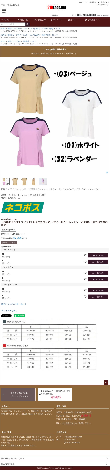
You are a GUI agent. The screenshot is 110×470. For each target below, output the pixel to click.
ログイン (83, 2)
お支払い (5, 406)
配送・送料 (61, 406)
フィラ (57, 29)
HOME (5, 20)
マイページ (56, 20)
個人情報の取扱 (8, 464)
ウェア (25, 29)
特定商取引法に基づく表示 (12, 458)
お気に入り (40, 20)
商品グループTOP (14, 29)
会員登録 (93, 2)
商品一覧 (23, 20)
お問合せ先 (61, 432)
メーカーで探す (47, 29)
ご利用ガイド (104, 2)
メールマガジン (103, 5)
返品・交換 (6, 432)
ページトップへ (106, 382)
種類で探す (46, 35)
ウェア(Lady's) (34, 29)
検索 (27, 24)
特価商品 (26, 41)
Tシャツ (55, 35)
